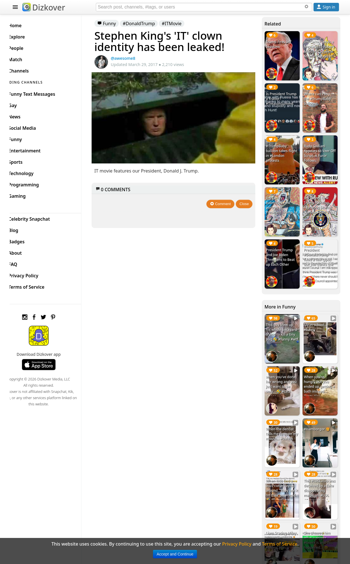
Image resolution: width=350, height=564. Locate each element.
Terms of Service (35, 285)
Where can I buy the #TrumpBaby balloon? (318, 97)
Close (247, 201)
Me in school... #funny (317, 317)
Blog (22, 229)
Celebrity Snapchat (38, 217)
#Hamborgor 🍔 (318, 415)
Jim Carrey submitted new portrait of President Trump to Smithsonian (282, 202)
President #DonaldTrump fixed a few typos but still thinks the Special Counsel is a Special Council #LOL (320, 257)
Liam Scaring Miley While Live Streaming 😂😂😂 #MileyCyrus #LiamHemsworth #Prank (284, 528)
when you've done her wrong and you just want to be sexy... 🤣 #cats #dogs (284, 375)
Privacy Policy (32, 274)
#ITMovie (180, 23)
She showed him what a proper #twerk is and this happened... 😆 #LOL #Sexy (319, 526)
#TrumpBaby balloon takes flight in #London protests (283, 149)
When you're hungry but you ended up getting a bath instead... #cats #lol (320, 375)
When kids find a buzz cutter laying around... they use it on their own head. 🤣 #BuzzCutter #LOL (283, 477)
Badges (25, 240)
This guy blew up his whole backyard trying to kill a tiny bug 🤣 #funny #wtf (283, 325)
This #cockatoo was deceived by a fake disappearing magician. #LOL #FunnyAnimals (319, 475)
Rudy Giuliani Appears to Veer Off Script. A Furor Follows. (319, 149)
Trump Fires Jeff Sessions (281, 44)
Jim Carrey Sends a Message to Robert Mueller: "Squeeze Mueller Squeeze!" (320, 49)
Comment (223, 201)
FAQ (22, 263)
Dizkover (43, 7)
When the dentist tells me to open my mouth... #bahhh (283, 423)
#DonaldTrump (147, 23)
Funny (115, 23)
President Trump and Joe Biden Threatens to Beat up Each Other (283, 249)
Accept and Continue (175, 554)
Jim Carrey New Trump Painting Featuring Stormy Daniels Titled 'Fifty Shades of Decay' (320, 202)
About (24, 251)
